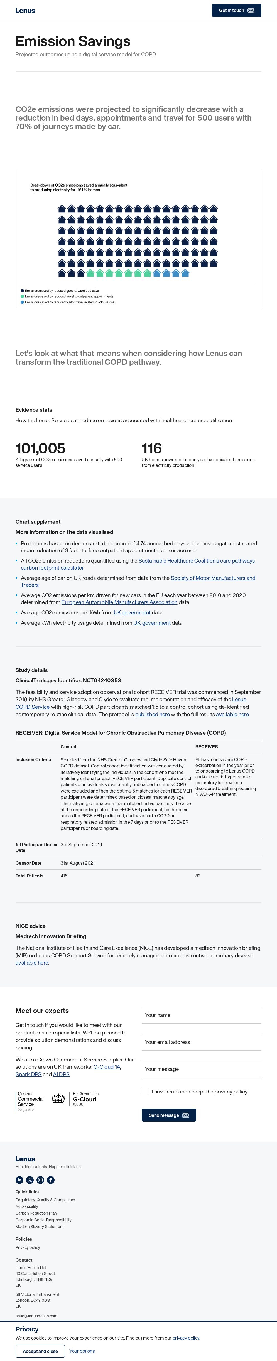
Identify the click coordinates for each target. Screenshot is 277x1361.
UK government (132, 612)
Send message (169, 1115)
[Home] (25, 10)
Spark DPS (29, 1074)
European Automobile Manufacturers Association (119, 602)
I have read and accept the (199, 1091)
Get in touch (236, 10)
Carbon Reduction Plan (36, 1213)
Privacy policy (28, 1247)
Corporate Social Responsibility (44, 1220)
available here (232, 714)
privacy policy (186, 1338)
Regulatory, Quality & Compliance (45, 1200)
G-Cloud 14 (107, 1067)
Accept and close (40, 1351)
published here (152, 714)
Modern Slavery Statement (40, 1226)
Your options (82, 1351)
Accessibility (27, 1206)
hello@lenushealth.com (37, 1316)
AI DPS (61, 1074)
